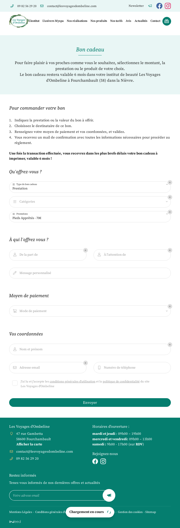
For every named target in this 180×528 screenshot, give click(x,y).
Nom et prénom (27, 349)
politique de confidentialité (121, 381)
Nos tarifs (116, 21)
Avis (128, 21)
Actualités (141, 21)
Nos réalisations (77, 21)
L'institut (34, 21)
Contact (155, 21)
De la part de (25, 254)
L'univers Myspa (52, 21)
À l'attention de (111, 254)
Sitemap (150, 512)
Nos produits (98, 21)
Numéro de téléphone (116, 367)
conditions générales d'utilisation (72, 381)
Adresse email (26, 367)
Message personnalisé (31, 273)
